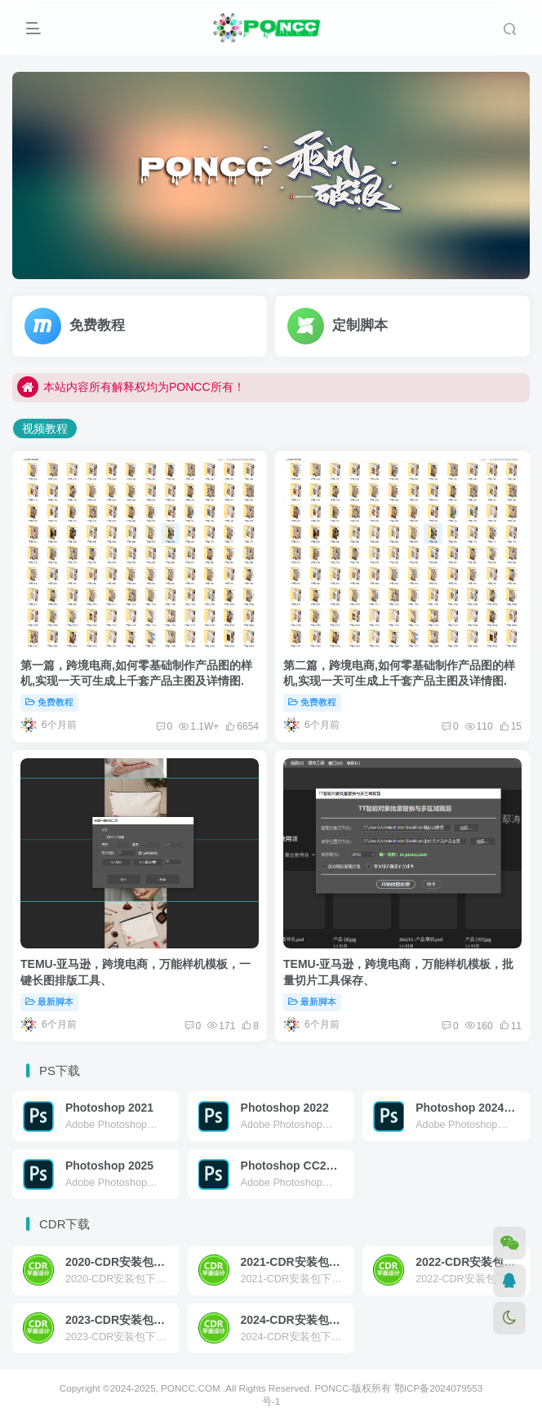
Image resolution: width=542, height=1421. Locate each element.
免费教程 (49, 702)
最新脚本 (49, 1001)
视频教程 (45, 428)
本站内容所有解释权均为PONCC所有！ (131, 386)
